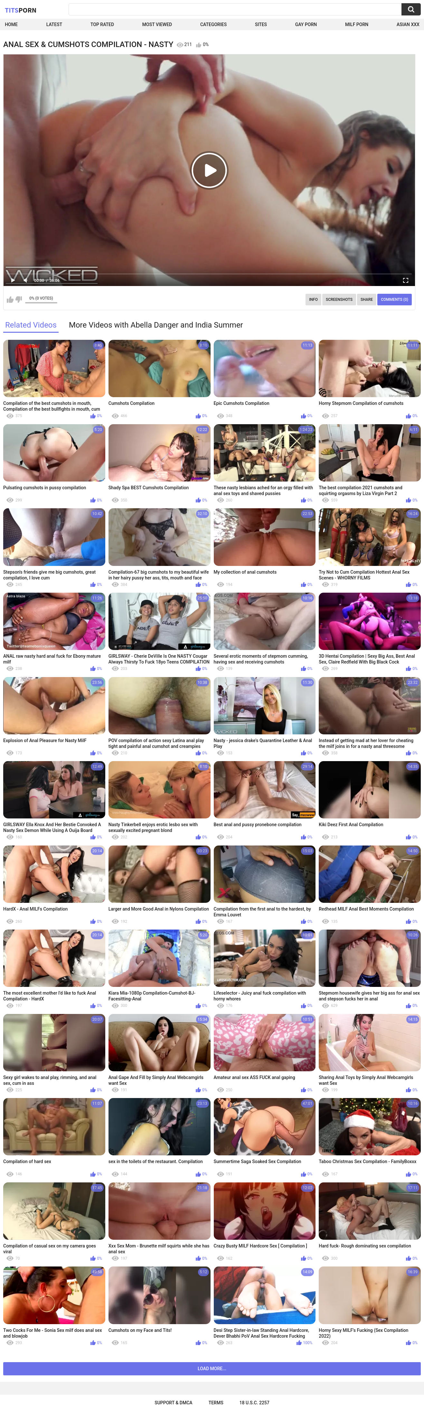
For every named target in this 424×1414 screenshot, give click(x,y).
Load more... (212, 1368)
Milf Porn (356, 24)
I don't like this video (18, 299)
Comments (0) (394, 299)
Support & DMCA (173, 1402)
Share (367, 299)
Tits (20, 9)
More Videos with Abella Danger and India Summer (156, 325)
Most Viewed (157, 24)
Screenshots (339, 299)
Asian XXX (408, 24)
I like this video (10, 299)
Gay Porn (306, 24)
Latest (54, 24)
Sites (261, 24)
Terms (216, 1402)
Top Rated (102, 24)
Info (313, 299)
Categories (213, 24)
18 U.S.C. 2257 (254, 1402)
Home (11, 24)
